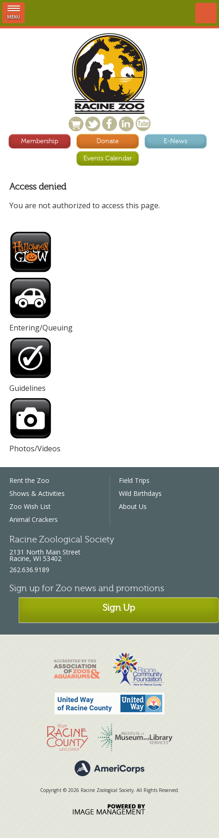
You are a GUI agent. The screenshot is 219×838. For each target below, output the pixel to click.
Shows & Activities (37, 493)
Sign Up (119, 607)
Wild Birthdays (140, 493)
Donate (107, 141)
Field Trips (134, 480)
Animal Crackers (33, 519)
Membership (39, 141)
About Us (133, 506)
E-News (175, 141)
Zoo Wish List (30, 506)
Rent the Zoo (29, 480)
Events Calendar (107, 158)
